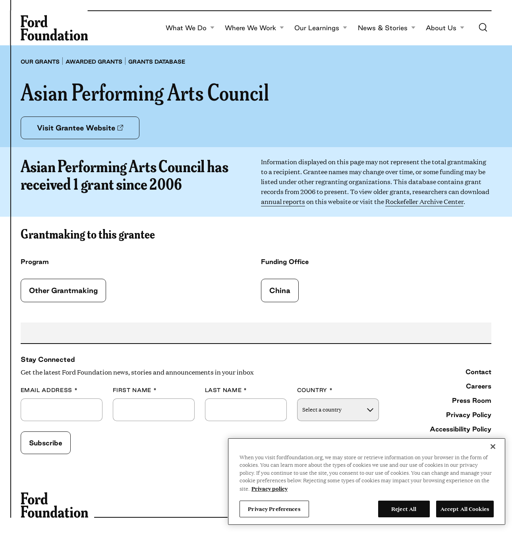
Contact (478, 371)
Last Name (226, 390)
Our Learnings (321, 28)
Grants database (156, 61)
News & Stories (387, 28)
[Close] (493, 446)
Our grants (40, 61)
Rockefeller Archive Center (424, 201)
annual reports (283, 201)
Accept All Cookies (465, 509)
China (279, 290)
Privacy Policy (468, 414)
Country (315, 390)
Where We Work (254, 28)
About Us (445, 28)
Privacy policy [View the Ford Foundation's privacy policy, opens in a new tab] (269, 488)
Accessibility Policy (460, 429)
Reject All (403, 509)
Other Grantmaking (63, 290)
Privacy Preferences (274, 509)
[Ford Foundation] (54, 28)
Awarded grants (94, 61)
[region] (367, 481)
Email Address (49, 390)
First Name (135, 390)
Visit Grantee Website (80, 128)
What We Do (190, 28)
